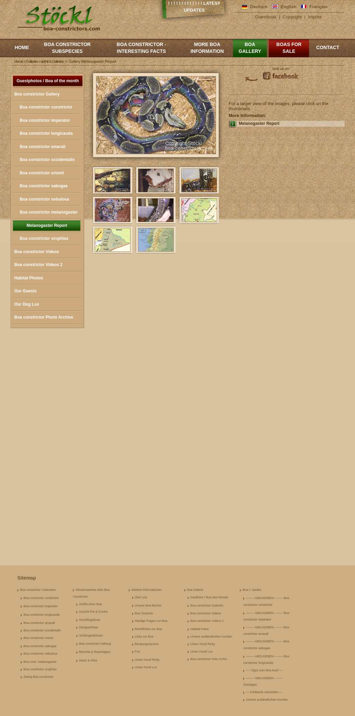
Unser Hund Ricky (147, 659)
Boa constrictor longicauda (46, 133)
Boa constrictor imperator (45, 120)
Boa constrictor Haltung (95, 643)
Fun (137, 651)
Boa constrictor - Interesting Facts (141, 48)
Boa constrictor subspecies (67, 48)
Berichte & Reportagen (94, 652)
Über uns (141, 597)
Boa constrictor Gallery (37, 94)
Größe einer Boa (90, 604)
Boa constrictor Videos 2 (38, 264)
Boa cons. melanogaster (40, 661)
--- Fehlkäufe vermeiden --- (264, 692)
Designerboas (88, 627)
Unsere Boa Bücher (148, 605)
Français (318, 6)
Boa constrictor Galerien (206, 605)
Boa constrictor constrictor (46, 107)
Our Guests (25, 291)
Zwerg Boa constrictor (38, 676)
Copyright (292, 16)
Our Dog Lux (26, 304)
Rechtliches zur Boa (148, 629)
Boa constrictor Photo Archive (43, 317)
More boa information (207, 48)
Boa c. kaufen (252, 589)
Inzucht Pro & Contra (93, 611)
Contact (327, 47)
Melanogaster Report (47, 225)
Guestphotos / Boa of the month (48, 80)
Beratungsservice (147, 644)
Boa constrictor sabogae (44, 186)
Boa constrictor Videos (36, 251)
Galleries (32, 61)
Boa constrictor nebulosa (44, 199)
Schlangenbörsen (91, 635)
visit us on (281, 69)
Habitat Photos (28, 278)
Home (22, 47)
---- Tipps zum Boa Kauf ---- (264, 670)
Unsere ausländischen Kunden (211, 636)
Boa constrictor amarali (42, 146)
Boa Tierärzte (144, 613)
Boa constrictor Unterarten (38, 589)
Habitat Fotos (199, 629)
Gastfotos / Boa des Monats (209, 597)
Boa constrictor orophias (44, 238)
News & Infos (88, 660)
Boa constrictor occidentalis (47, 159)
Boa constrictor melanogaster (49, 212)
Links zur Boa (144, 636)
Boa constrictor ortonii (42, 173)
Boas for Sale (289, 48)
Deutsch (258, 6)
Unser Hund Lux (146, 667)
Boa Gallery (249, 48)
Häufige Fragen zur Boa (151, 621)
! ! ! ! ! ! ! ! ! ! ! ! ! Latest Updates (194, 7)
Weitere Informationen (146, 589)
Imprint (315, 16)
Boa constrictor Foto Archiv (208, 659)
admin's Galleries (52, 61)
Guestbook (265, 16)
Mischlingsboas (89, 620)
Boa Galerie (195, 589)
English (288, 6)
